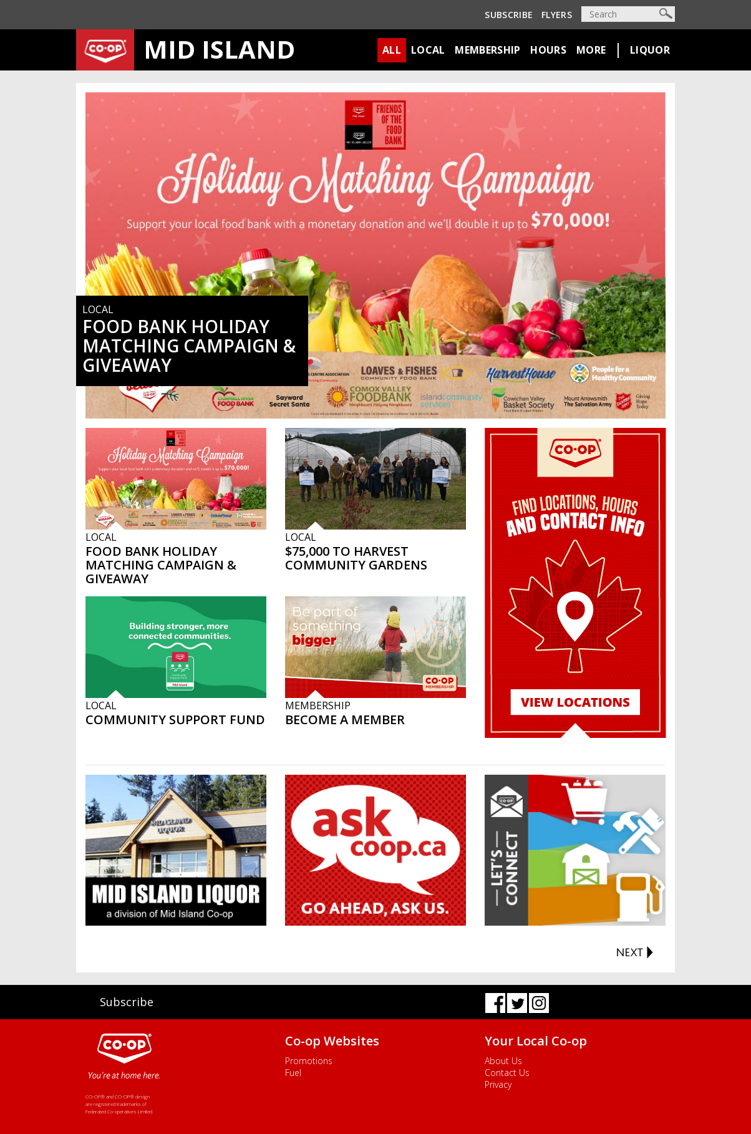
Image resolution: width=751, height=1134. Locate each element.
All (391, 50)
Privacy (498, 1084)
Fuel (293, 1072)
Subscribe (509, 15)
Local (428, 50)
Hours (548, 50)
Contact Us (507, 1072)
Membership (487, 50)
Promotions (308, 1061)
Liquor (650, 50)
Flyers (556, 15)
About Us (503, 1061)
